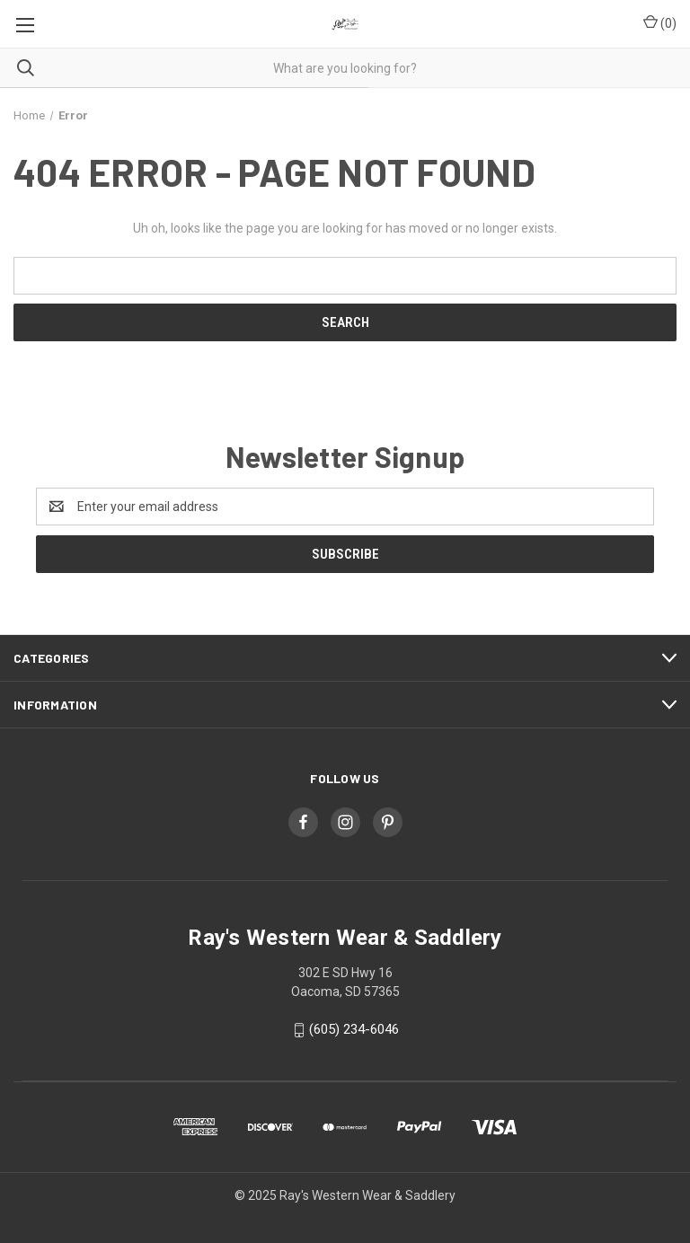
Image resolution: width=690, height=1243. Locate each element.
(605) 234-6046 (354, 1029)
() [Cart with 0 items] (660, 22)
